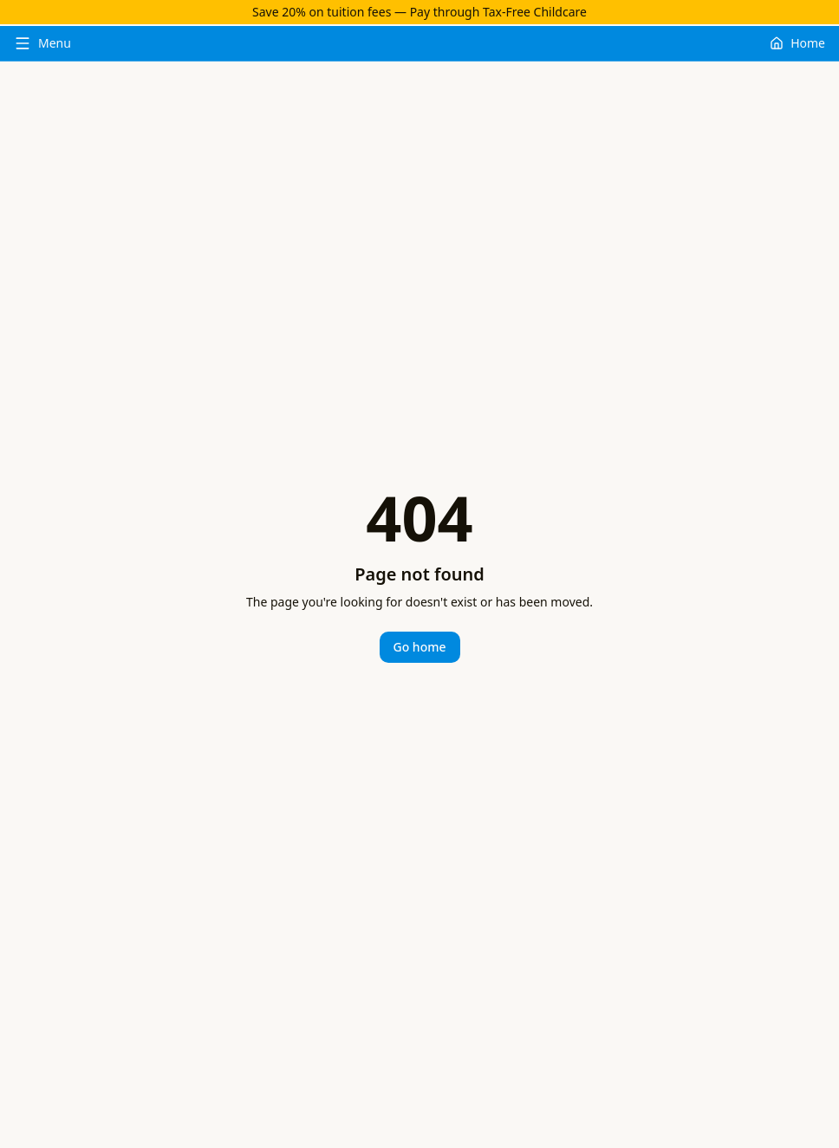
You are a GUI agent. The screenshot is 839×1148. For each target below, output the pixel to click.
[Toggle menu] (42, 43)
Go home (419, 647)
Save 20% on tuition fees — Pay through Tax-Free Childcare (419, 11)
